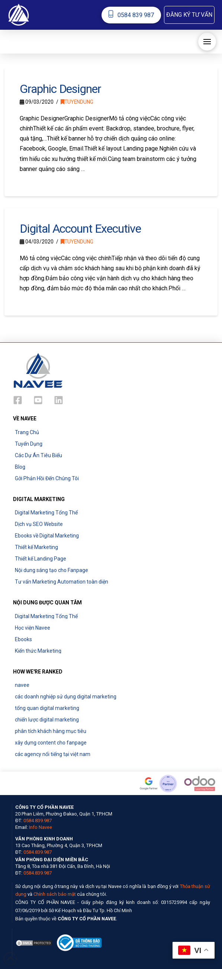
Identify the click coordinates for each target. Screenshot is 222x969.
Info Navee (40, 827)
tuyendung (77, 102)
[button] (189, 15)
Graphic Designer (60, 89)
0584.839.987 (37, 820)
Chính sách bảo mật (54, 894)
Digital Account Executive (80, 229)
